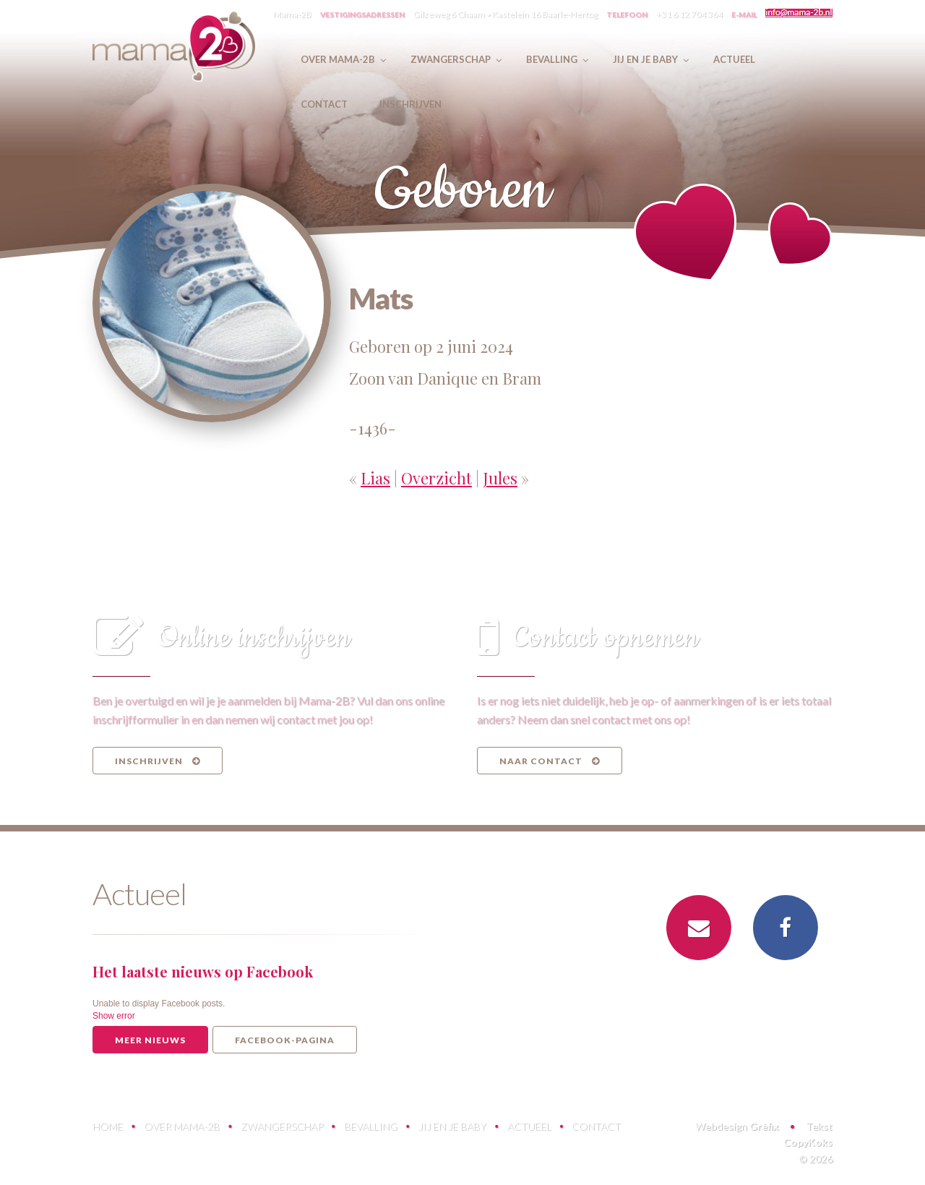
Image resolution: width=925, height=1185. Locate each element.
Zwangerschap (282, 1126)
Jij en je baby (452, 1126)
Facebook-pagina (285, 1040)
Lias (375, 478)
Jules (500, 478)
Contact (596, 1126)
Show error (113, 1016)
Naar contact (549, 761)
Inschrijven (157, 761)
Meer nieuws (150, 1040)
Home (107, 1126)
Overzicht (436, 478)
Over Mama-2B (182, 1126)
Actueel (529, 1126)
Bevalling (370, 1126)
